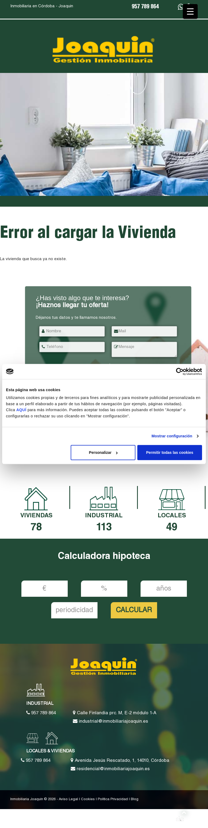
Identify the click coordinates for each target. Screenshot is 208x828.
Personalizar (103, 452)
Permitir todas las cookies (169, 452)
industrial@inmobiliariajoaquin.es (110, 721)
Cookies (88, 799)
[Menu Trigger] (190, 11)
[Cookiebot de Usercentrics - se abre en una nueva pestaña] (178, 371)
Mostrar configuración (172, 436)
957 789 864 (145, 7)
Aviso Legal (68, 799)
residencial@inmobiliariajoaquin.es (110, 769)
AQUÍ (22, 410)
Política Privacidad (113, 799)
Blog (134, 799)
